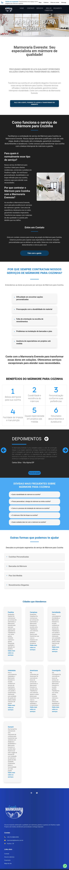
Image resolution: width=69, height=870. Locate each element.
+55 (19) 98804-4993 (13, 841)
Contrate (6, 858)
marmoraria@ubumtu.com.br (15, 844)
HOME (22, 8)
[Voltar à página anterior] (31, 797)
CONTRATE (30, 8)
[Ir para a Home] (36, 797)
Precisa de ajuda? (34, 475)
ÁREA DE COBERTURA (49, 9)
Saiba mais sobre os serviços (11, 657)
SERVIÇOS (39, 8)
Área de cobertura (9, 861)
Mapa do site (8, 867)
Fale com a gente (34, 254)
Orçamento (7, 864)
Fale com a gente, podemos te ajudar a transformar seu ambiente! (34, 104)
